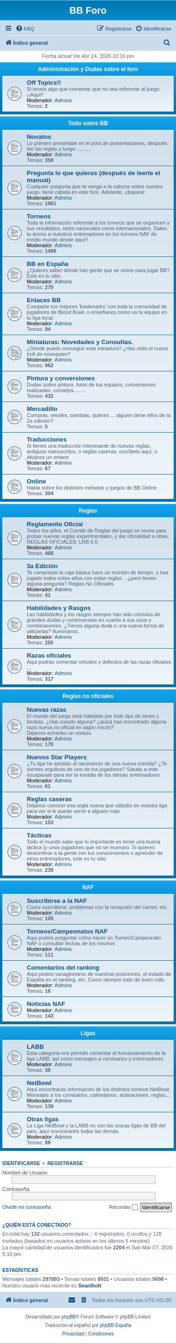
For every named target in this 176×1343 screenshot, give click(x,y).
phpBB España (115, 1325)
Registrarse (65, 1163)
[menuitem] (24, 28)
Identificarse (21, 1163)
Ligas (88, 1033)
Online (36, 481)
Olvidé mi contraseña (26, 1207)
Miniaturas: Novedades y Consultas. (80, 342)
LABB (35, 1046)
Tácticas (39, 835)
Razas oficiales (49, 655)
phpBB (68, 1316)
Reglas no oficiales (88, 696)
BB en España (48, 263)
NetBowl (39, 1082)
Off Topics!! (44, 82)
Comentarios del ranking (63, 967)
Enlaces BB (44, 300)
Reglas (88, 510)
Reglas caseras (49, 799)
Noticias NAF (46, 1003)
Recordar (123, 1207)
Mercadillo (42, 408)
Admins (63, 100)
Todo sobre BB (88, 123)
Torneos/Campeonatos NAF (67, 931)
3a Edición (42, 566)
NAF (88, 887)
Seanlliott (89, 1285)
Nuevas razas (46, 709)
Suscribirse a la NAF (57, 900)
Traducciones (47, 439)
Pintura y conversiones (61, 378)
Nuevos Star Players (57, 757)
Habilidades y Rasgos (59, 607)
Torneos (39, 216)
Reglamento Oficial (55, 524)
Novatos (39, 136)
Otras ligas (43, 1119)
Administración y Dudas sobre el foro (88, 69)
